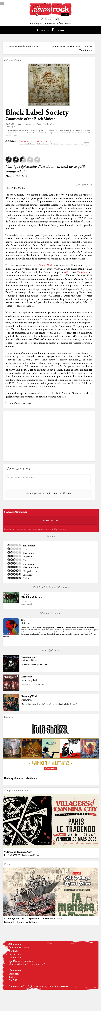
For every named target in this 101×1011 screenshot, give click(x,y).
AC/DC (68, 272)
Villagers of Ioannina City (18, 851)
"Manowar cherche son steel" (33, 684)
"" (50, 632)
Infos (59, 23)
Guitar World (46, 265)
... (5, 781)
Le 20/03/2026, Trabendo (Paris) (21, 855)
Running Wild (29, 696)
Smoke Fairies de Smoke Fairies (23, 46)
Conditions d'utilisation (21, 961)
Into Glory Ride (29, 680)
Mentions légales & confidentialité (27, 964)
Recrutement (15, 954)
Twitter (12, 977)
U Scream (26, 623)
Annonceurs (15, 957)
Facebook (13, 974)
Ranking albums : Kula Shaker (20, 778)
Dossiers (49, 23)
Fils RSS (13, 980)
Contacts (13, 951)
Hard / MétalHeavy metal (26, 602)
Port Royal (26, 700)
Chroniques (36, 23)
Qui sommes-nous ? (19, 947)
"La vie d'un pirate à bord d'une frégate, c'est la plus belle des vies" (49, 704)
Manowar (26, 676)
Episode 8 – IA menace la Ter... (20, 922)
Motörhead (82, 272)
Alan (7, 176)
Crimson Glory (29, 657)
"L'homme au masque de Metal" (34, 664)
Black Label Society (37, 112)
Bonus (67, 23)
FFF (23, 619)
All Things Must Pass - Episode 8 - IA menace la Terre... (34, 918)
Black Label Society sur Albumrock (50, 587)
